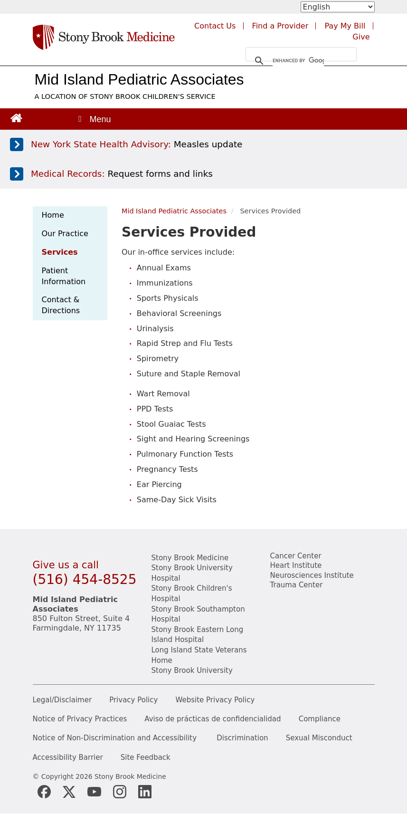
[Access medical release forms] (201, 174)
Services (60, 252)
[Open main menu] (94, 119)
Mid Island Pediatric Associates (139, 79)
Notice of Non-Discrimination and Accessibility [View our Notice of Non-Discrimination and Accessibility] (115, 738)
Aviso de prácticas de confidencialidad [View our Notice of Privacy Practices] (212, 719)
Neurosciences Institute (312, 575)
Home (53, 215)
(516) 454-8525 (85, 579)
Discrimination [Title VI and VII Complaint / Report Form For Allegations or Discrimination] (242, 738)
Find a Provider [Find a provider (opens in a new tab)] (280, 25)
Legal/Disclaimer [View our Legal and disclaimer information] (62, 700)
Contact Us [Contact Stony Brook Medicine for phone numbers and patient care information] (215, 25)
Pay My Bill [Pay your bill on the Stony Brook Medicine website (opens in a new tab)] (344, 25)
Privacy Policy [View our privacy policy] (133, 700)
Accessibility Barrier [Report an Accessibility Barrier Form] (68, 758)
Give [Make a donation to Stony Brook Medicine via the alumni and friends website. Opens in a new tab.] (360, 36)
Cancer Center (296, 556)
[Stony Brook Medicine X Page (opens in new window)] (69, 792)
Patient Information (64, 276)
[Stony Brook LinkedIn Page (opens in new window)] (144, 791)
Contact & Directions (61, 305)
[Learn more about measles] (201, 144)
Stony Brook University (192, 670)
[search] (298, 61)
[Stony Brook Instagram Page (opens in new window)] (119, 791)
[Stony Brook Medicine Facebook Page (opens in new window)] (44, 791)
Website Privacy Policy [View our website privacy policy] (215, 700)
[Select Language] (338, 6)
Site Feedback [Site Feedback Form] (145, 758)
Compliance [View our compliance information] (320, 719)
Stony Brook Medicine (190, 558)
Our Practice (65, 233)
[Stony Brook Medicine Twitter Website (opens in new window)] (94, 791)
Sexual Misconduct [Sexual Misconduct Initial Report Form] (319, 738)
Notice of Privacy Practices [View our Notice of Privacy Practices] (80, 719)
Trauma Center (296, 585)
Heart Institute (296, 565)
